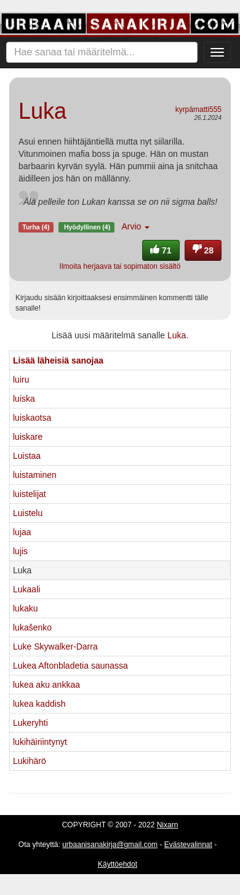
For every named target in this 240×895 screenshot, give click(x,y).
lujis (20, 551)
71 (160, 250)
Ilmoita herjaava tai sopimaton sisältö (120, 266)
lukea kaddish (39, 704)
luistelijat (29, 494)
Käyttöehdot (117, 864)
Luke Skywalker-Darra (55, 646)
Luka (176, 335)
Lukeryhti (30, 723)
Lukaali (26, 589)
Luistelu (27, 513)
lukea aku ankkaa (46, 685)
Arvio (135, 226)
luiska (24, 399)
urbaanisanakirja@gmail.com (110, 844)
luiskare (27, 437)
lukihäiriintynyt (40, 742)
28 (203, 250)
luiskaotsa (32, 418)
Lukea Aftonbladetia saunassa (70, 665)
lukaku (25, 608)
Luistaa (27, 456)
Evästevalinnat (188, 844)
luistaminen (35, 475)
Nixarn (167, 825)
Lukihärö (29, 761)
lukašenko (32, 627)
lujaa (22, 532)
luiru (21, 379)
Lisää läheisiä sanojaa (58, 360)
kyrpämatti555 (198, 109)
